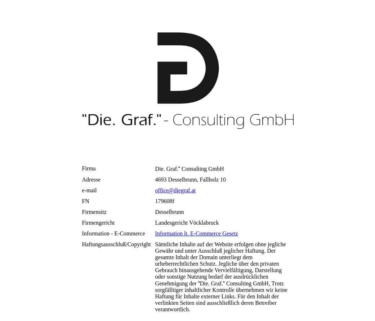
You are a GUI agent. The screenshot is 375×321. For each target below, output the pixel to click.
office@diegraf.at (175, 190)
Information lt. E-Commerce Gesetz (196, 233)
